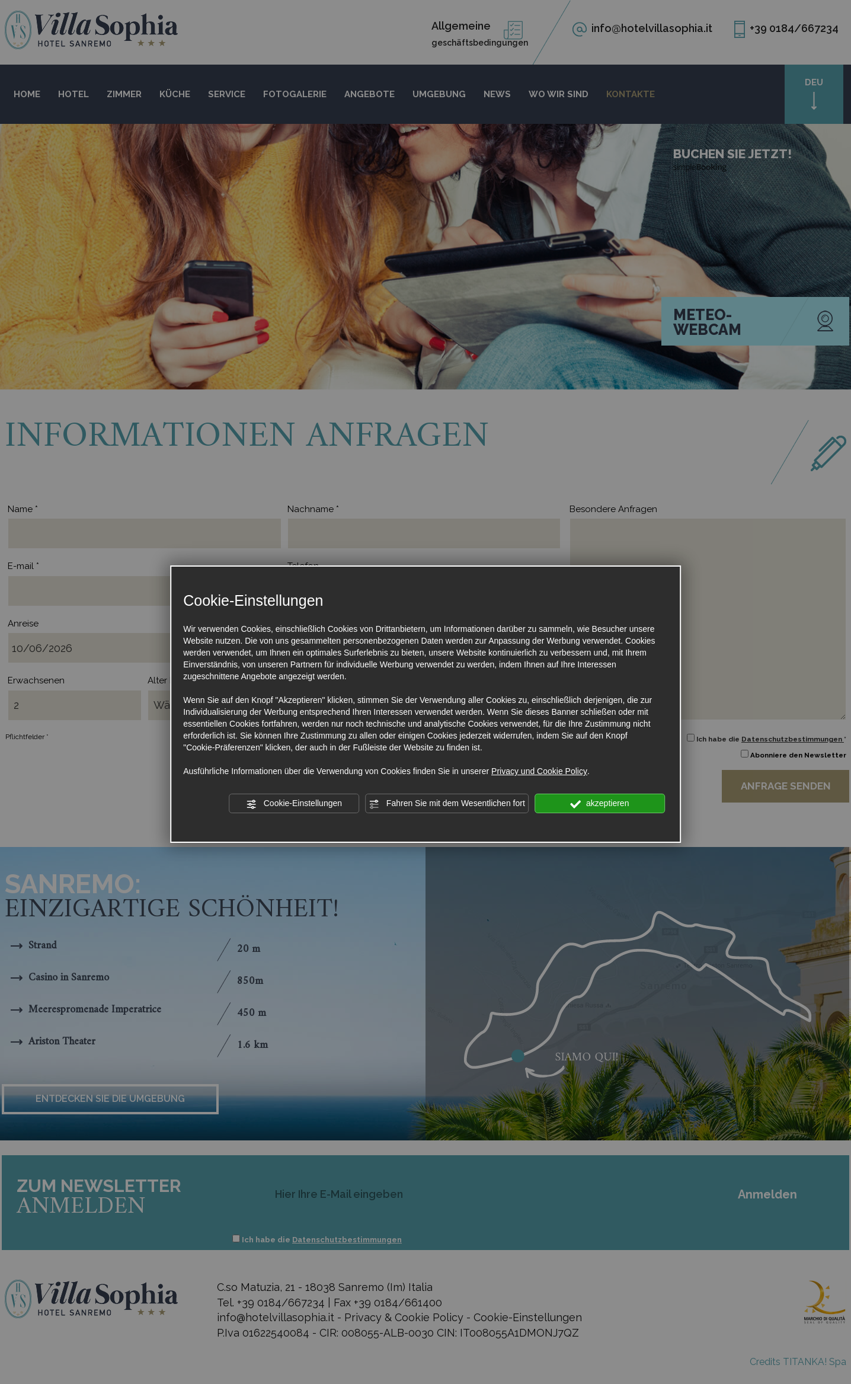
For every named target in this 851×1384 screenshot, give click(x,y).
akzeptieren (599, 803)
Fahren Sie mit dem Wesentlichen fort (447, 803)
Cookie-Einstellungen (294, 803)
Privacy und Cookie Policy (539, 771)
